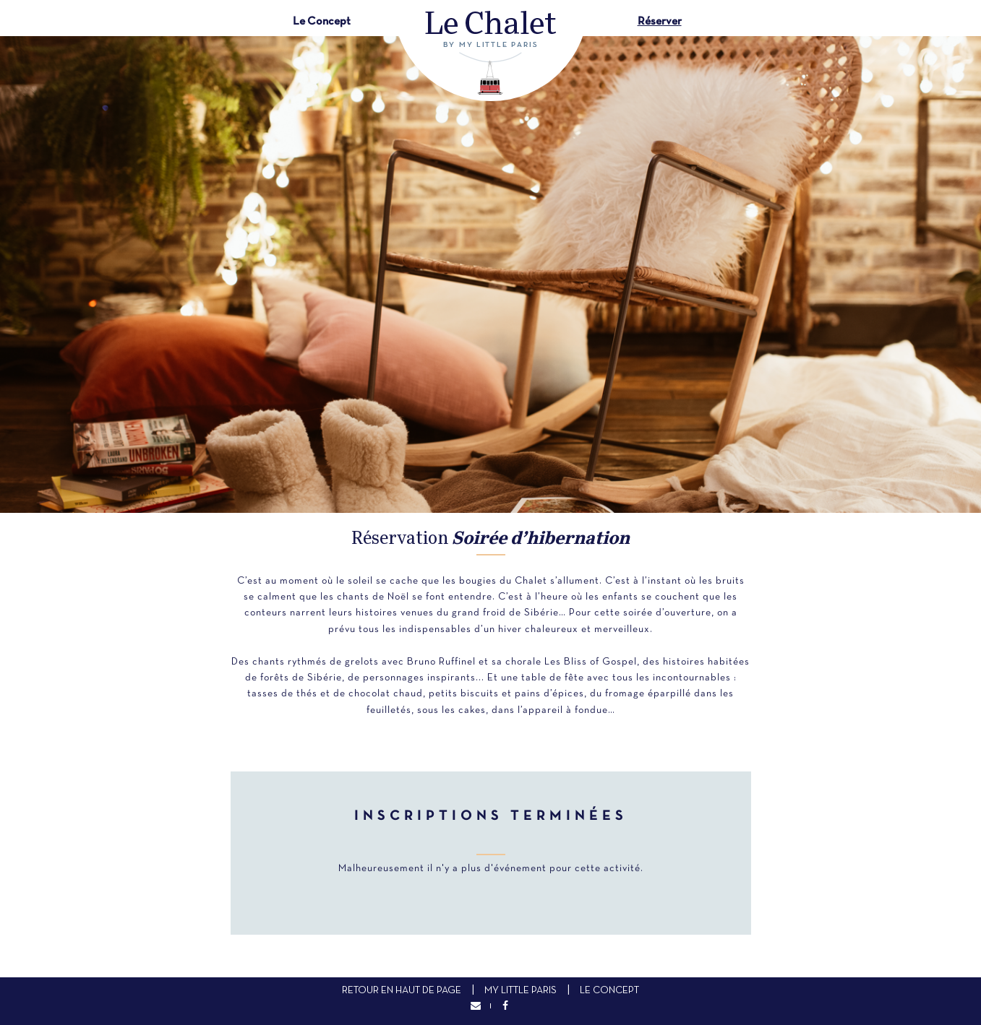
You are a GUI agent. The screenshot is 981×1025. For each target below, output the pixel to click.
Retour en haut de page (401, 990)
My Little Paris (520, 990)
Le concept (609, 990)
